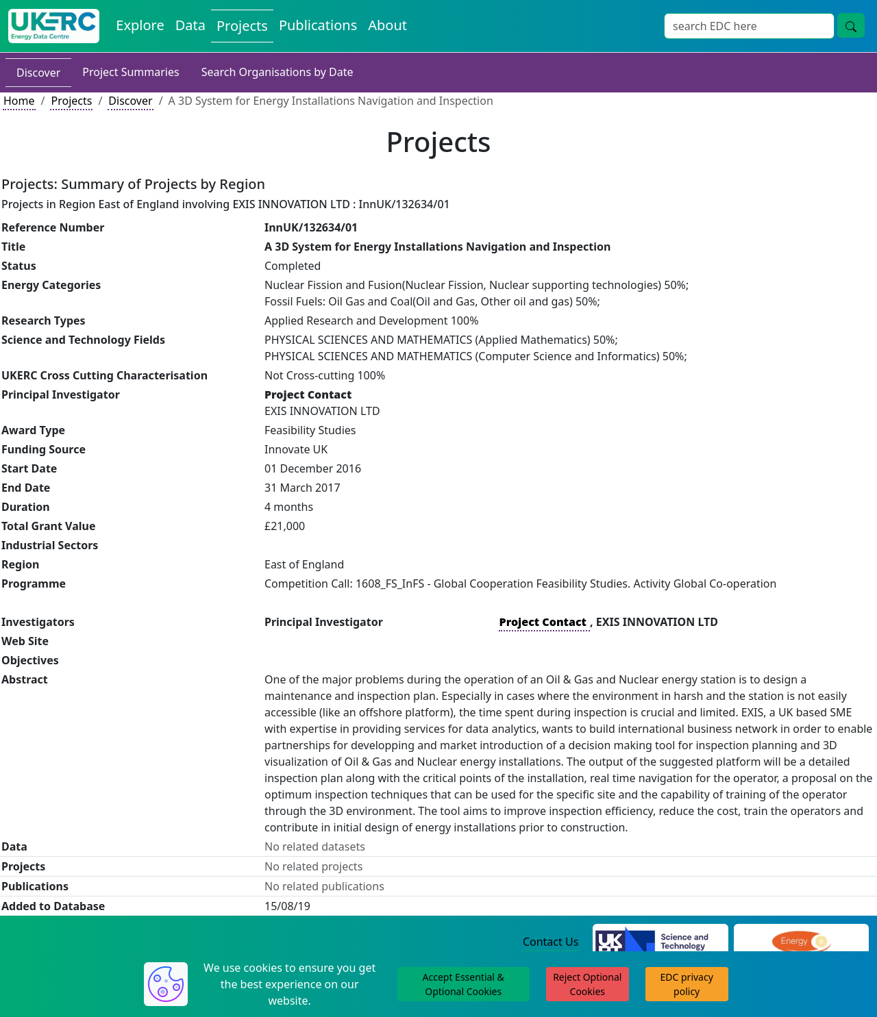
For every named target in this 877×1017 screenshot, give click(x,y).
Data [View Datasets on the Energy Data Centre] (190, 25)
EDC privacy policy (686, 984)
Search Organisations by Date (277, 71)
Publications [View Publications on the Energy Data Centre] (318, 25)
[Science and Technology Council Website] (660, 942)
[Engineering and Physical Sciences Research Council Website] (801, 942)
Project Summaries (130, 71)
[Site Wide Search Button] (851, 25)
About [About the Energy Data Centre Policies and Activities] (387, 25)
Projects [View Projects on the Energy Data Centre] (242, 25)
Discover (38, 72)
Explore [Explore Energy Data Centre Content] (140, 25)
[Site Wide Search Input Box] (749, 26)
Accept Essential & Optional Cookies (463, 984)
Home (19, 100)
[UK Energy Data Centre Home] (53, 26)
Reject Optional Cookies (587, 984)
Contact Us (550, 941)
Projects (71, 100)
